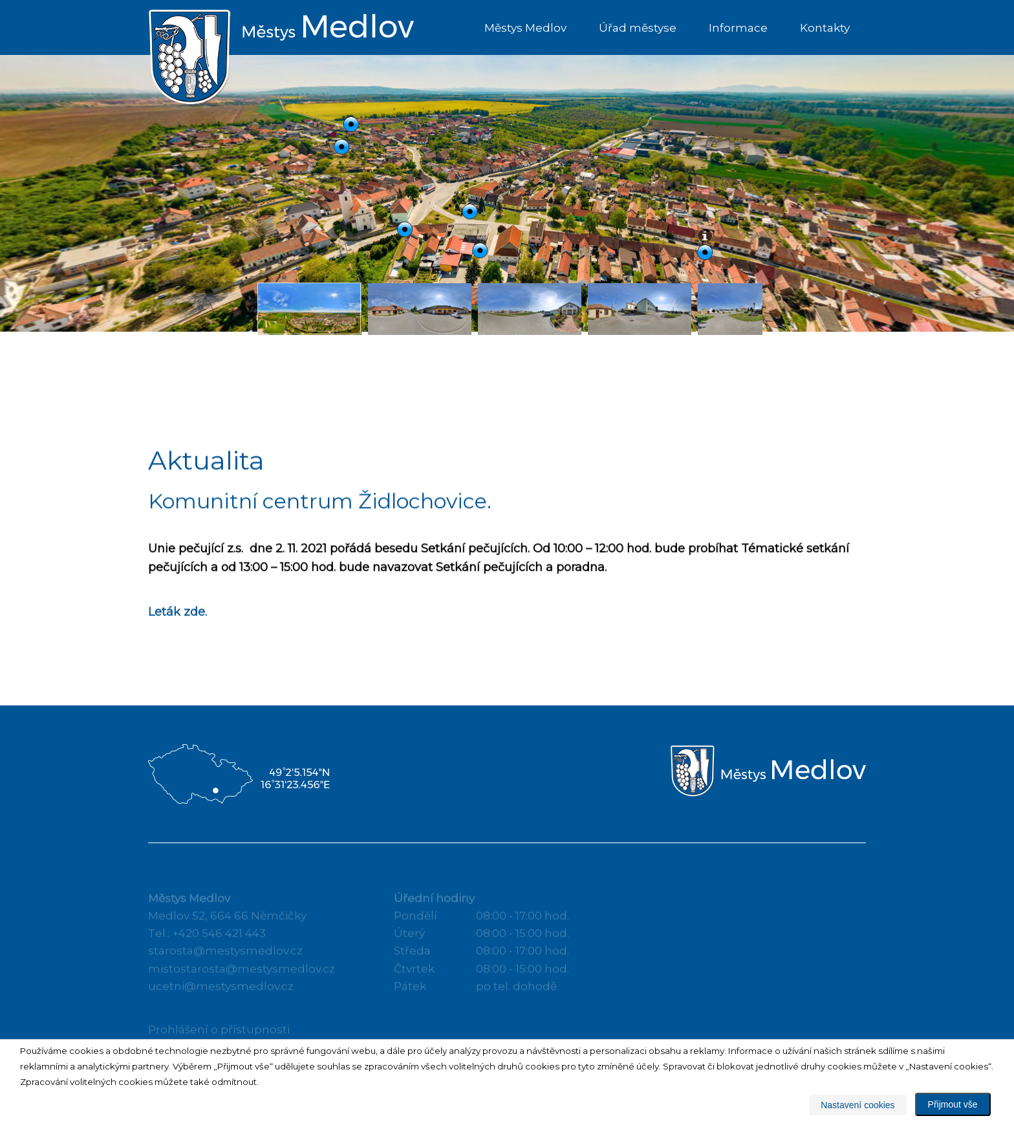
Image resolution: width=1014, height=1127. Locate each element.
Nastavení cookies (857, 1105)
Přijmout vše (953, 1104)
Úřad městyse (637, 27)
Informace (738, 27)
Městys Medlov (525, 27)
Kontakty (825, 27)
